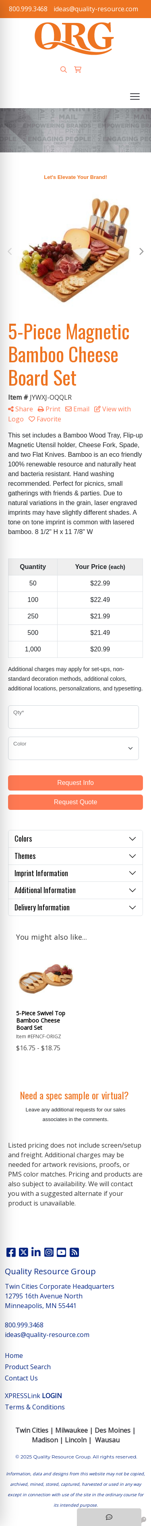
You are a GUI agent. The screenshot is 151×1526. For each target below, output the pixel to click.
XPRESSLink (33, 1395)
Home (14, 1355)
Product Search (28, 1366)
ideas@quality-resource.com (96, 8)
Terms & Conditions (35, 1407)
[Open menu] (135, 96)
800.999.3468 (28, 8)
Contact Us (21, 1378)
